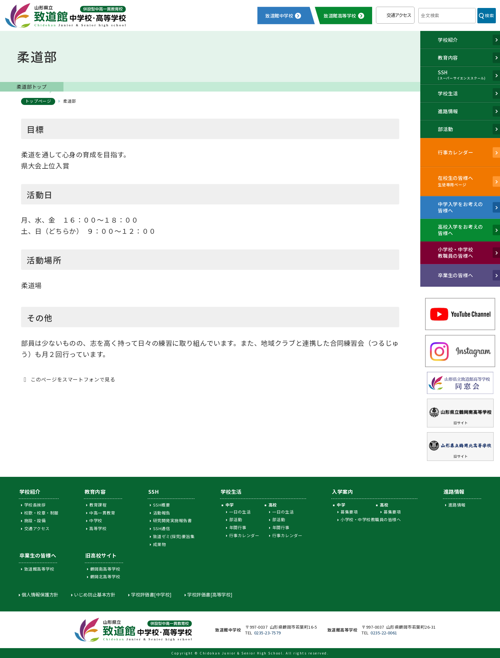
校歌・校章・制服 (41, 513)
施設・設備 (35, 520)
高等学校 (98, 528)
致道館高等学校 (39, 569)
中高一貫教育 (102, 513)
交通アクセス (398, 14)
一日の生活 (240, 512)
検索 (489, 15)
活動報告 (161, 513)
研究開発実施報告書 (172, 520)
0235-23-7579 (267, 633)
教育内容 (95, 491)
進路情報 (454, 491)
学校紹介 (29, 491)
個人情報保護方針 (40, 594)
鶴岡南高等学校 (105, 569)
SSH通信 (161, 528)
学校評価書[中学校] (151, 594)
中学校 (95, 520)
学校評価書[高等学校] (209, 594)
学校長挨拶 (35, 505)
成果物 (159, 544)
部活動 (235, 519)
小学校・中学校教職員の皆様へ (371, 519)
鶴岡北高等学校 (105, 576)
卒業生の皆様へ (37, 555)
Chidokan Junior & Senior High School (241, 653)
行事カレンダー (244, 535)
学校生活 (231, 491)
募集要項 (349, 512)
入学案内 (342, 491)
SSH (153, 491)
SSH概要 (161, 505)
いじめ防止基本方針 (94, 594)
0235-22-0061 (384, 633)
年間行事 (237, 527)
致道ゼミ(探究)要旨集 (174, 536)
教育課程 (98, 505)
